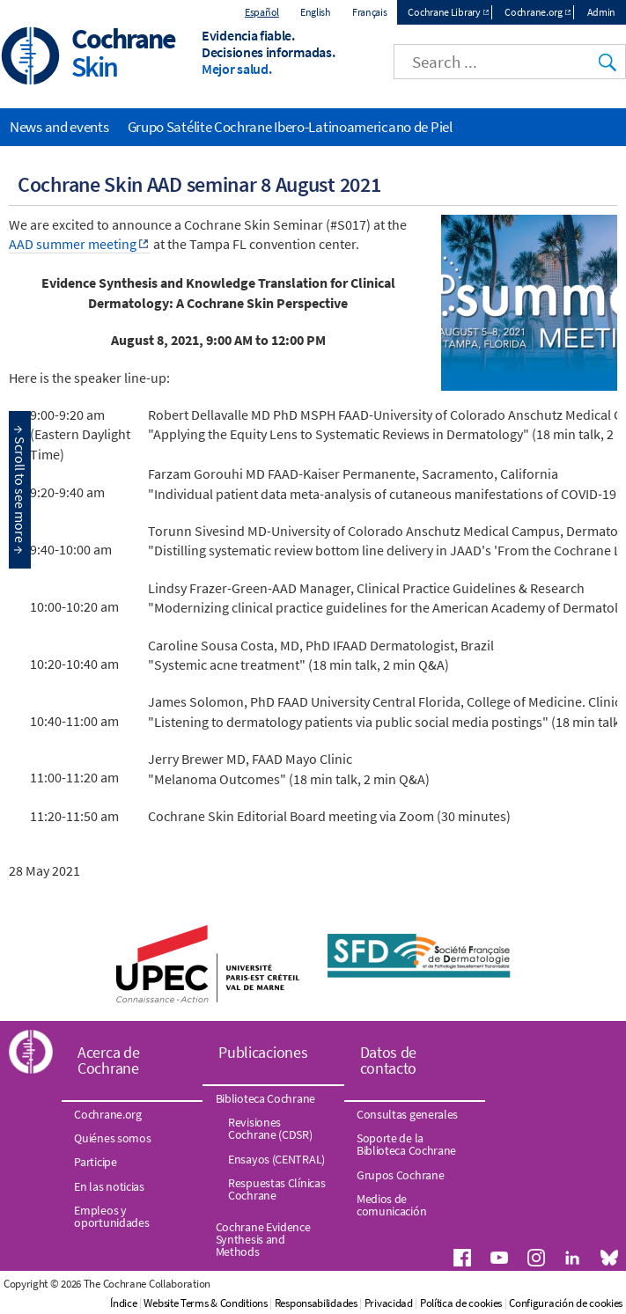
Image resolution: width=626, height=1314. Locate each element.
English (315, 11)
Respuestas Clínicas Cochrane (276, 1189)
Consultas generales (407, 1114)
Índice (123, 1303)
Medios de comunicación (391, 1205)
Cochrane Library (444, 11)
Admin (601, 11)
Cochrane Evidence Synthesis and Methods (263, 1239)
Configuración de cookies (565, 1303)
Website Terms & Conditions (205, 1303)
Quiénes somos (112, 1138)
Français (369, 11)
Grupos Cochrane (401, 1175)
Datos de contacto (388, 1060)
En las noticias (109, 1186)
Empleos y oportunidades (111, 1216)
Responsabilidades (316, 1303)
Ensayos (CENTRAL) (276, 1159)
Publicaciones (262, 1052)
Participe (95, 1162)
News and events (59, 126)
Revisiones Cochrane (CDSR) (270, 1128)
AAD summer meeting (72, 244)
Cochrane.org (533, 11)
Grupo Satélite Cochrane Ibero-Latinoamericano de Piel (290, 126)
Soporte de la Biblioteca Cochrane (406, 1144)
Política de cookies (461, 1303)
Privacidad (389, 1303)
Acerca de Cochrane (108, 1060)
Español (262, 11)
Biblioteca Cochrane (265, 1098)
